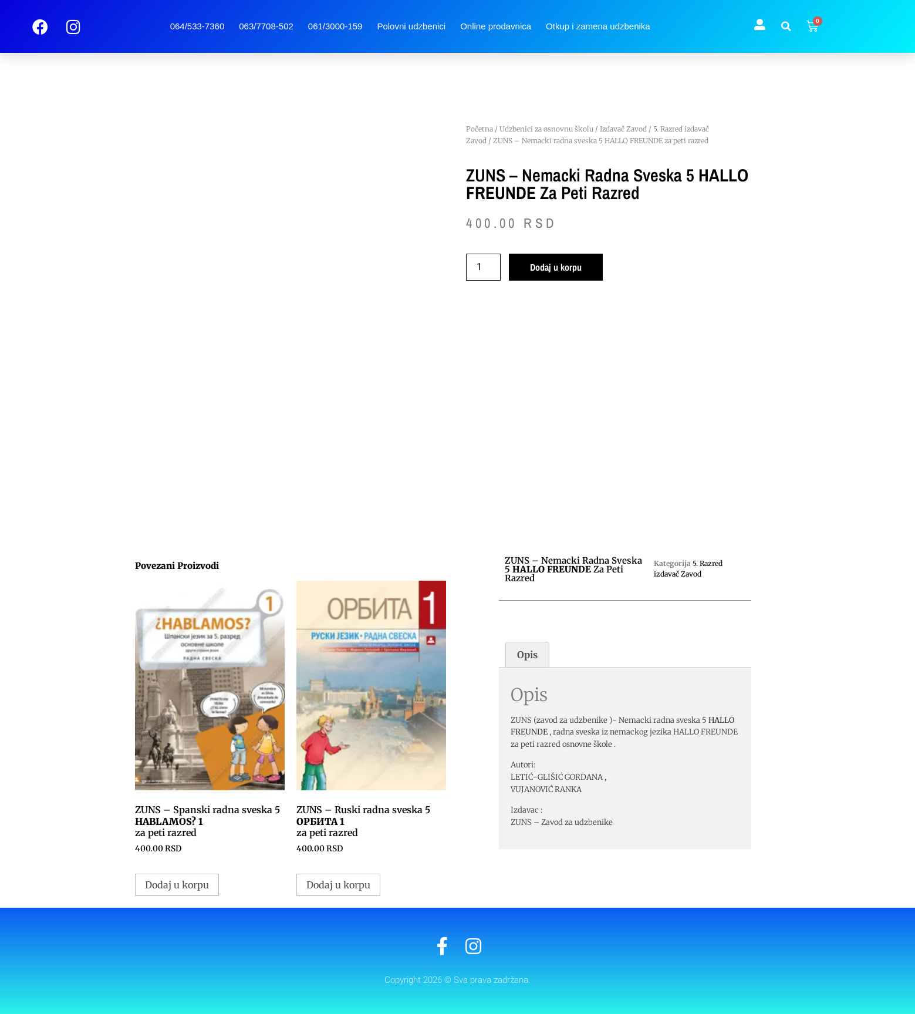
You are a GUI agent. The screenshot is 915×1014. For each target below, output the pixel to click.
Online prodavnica (495, 26)
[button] (786, 26)
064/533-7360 (197, 26)
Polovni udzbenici (411, 26)
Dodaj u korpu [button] (177, 885)
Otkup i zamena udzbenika (598, 26)
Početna (479, 128)
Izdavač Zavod (623, 128)
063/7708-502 (266, 26)
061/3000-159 (335, 26)
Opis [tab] (527, 655)
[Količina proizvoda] (483, 267)
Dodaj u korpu (556, 267)
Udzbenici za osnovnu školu (546, 128)
